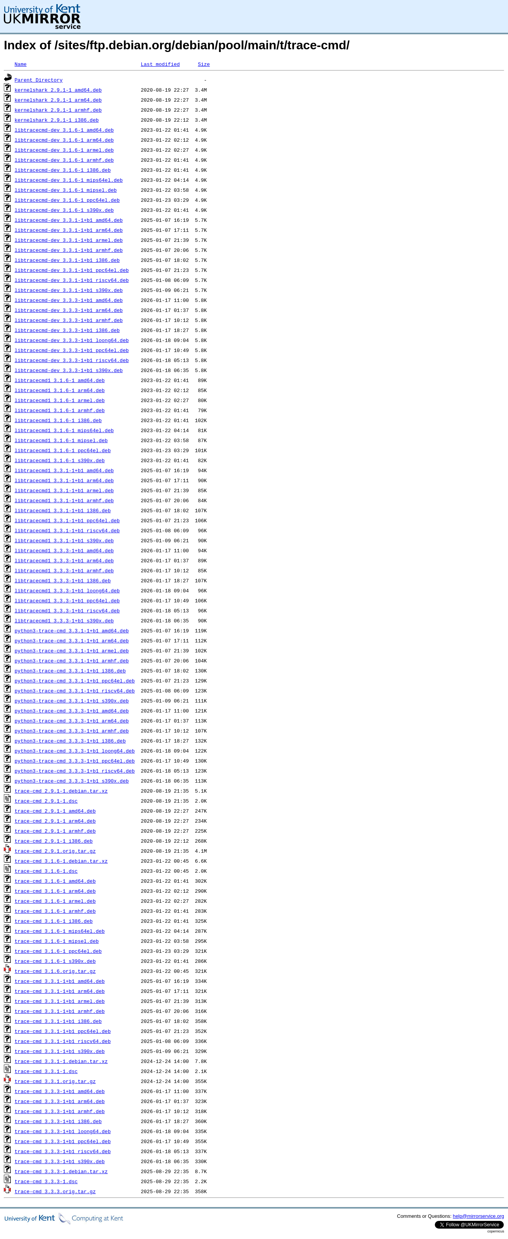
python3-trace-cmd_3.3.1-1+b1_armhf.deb (72, 660)
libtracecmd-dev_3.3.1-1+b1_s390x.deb (69, 290)
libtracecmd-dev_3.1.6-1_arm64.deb (64, 139)
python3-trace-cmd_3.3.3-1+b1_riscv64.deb (75, 770)
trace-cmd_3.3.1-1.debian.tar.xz (61, 1061)
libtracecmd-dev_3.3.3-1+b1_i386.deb (67, 330)
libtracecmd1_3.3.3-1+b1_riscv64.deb (67, 610)
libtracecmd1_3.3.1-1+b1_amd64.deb (64, 470)
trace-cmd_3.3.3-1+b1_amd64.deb (60, 1091)
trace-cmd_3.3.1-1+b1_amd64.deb (60, 980)
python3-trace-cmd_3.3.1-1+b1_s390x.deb (72, 700)
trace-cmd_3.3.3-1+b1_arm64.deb (60, 1101)
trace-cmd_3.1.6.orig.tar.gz (55, 970)
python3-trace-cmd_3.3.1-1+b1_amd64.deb (72, 630)
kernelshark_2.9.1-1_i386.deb (57, 119)
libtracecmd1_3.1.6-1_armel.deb (60, 400)
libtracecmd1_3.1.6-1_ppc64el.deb (63, 450)
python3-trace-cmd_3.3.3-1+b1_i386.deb (70, 740)
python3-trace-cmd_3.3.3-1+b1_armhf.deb (72, 730)
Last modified (160, 63)
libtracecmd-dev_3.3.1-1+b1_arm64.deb (69, 229)
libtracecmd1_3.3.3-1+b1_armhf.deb (64, 570)
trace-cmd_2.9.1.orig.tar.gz (55, 850)
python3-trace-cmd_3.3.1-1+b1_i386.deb (70, 670)
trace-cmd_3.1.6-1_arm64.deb (55, 890)
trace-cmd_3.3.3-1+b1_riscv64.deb (63, 1151)
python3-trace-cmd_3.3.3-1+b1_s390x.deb (72, 780)
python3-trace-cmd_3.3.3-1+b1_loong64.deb (75, 750)
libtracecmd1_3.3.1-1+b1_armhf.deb (64, 500)
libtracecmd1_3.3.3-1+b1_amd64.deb (64, 550)
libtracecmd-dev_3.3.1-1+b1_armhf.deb (69, 249)
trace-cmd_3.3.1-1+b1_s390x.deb (60, 1051)
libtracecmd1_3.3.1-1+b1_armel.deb (64, 490)
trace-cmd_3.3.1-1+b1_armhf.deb (60, 1011)
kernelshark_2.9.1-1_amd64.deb (58, 89)
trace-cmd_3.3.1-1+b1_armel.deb (60, 1001)
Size (204, 63)
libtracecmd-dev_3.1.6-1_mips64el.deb (69, 179)
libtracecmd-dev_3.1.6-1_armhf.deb (64, 159)
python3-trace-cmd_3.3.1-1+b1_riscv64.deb (75, 690)
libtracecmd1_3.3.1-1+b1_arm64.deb (64, 480)
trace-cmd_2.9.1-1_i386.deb (54, 840)
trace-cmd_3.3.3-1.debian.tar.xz (61, 1171)
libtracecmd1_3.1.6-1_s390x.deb (60, 460)
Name (21, 63)
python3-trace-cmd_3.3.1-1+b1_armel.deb (72, 650)
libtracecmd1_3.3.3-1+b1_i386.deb (63, 580)
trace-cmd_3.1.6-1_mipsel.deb (57, 940)
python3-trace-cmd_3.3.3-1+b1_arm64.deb (72, 720)
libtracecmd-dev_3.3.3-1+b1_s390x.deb (69, 370)
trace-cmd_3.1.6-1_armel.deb (55, 900)
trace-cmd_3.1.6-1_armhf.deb (55, 910)
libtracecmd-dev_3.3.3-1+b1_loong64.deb (72, 340)
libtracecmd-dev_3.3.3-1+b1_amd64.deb (69, 300)
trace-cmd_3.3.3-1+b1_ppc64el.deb (63, 1141)
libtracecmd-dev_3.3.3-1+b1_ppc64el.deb (72, 350)
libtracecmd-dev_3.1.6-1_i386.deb (63, 169)
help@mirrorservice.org (478, 1216)
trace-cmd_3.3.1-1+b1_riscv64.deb (63, 1041)
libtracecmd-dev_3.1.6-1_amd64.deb (64, 129)
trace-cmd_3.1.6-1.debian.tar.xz (61, 860)
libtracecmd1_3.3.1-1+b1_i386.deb (63, 510)
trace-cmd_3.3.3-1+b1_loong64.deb (63, 1131)
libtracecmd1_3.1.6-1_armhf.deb (60, 410)
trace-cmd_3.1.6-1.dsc (46, 870)
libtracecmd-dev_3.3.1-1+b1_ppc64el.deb (72, 270)
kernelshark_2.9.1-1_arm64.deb (58, 99)
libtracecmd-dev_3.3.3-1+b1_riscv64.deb (72, 360)
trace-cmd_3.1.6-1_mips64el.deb (60, 930)
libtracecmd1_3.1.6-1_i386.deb (58, 420)
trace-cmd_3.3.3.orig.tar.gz (55, 1191)
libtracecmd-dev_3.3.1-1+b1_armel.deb (69, 239)
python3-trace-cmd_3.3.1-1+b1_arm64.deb (72, 640)
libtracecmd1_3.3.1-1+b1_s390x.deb (64, 540)
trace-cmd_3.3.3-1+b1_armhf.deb (60, 1111)
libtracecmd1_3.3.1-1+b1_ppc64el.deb (67, 520)
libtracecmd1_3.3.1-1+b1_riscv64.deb (67, 530)
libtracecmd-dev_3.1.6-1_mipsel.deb (66, 189)
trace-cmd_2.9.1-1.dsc (46, 800)
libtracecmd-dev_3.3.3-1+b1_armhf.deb (69, 320)
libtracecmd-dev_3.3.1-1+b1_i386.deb (67, 260)
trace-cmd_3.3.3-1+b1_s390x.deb (60, 1161)
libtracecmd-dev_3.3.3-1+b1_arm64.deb (69, 310)
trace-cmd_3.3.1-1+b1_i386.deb (58, 1021)
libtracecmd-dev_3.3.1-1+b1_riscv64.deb (72, 280)
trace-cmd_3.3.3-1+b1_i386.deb (58, 1121)
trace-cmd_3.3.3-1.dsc (46, 1181)
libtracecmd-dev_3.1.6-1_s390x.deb (64, 209)
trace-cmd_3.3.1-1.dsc (46, 1071)
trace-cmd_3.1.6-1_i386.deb (54, 920)
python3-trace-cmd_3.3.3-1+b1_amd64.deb (72, 710)
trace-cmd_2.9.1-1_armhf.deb (55, 830)
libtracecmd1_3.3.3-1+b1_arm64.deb (64, 560)
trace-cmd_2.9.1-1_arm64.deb (55, 820)
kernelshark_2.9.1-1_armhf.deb (58, 109)
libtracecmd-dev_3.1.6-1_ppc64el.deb (67, 199)
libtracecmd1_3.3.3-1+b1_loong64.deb (67, 590)
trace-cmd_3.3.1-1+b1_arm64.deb (60, 991)
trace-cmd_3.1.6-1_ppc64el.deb (58, 950)
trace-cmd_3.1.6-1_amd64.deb (55, 880)
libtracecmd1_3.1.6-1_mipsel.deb (61, 440)
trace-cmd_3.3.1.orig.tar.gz (55, 1081)
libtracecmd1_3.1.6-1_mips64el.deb (64, 430)
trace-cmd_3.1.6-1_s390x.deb (55, 960)
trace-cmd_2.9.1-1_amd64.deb (55, 810)
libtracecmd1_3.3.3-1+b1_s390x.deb (64, 620)
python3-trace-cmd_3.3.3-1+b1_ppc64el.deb (75, 760)
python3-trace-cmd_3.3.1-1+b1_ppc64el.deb (75, 680)
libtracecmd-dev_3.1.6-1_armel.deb (64, 149)
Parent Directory (39, 79)
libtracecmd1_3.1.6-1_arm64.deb (60, 390)
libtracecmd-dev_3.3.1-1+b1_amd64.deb (69, 219)
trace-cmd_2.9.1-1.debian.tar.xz (61, 790)
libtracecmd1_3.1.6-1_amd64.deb (60, 380)
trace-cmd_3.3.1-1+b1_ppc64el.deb (63, 1031)
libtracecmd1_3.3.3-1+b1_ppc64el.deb (67, 600)
